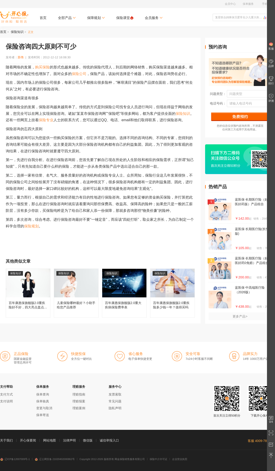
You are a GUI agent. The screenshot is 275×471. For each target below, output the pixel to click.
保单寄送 (42, 415)
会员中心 (230, 3)
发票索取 (115, 394)
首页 (43, 18)
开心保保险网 (14, 17)
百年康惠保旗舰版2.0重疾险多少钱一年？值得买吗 (172, 293)
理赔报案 (78, 401)
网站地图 (49, 440)
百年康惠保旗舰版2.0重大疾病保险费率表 (124, 293)
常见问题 (115, 401)
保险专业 (46, 120)
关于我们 (6, 440)
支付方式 (6, 394)
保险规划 (31, 226)
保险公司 (79, 74)
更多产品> (240, 316)
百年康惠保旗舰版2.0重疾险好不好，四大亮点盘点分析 (28, 293)
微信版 (88, 440)
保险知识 (17, 32)
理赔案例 (78, 408)
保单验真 (42, 401)
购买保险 (42, 67)
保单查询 (42, 394)
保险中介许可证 (158, 459)
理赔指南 (78, 394)
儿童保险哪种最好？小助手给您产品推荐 (76, 293)
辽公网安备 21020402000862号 (55, 459)
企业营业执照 (179, 459)
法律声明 (69, 440)
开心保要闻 (28, 440)
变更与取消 (44, 408)
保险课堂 (124, 18)
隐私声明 (115, 408)
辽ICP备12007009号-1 (15, 459)
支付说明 (6, 401)
